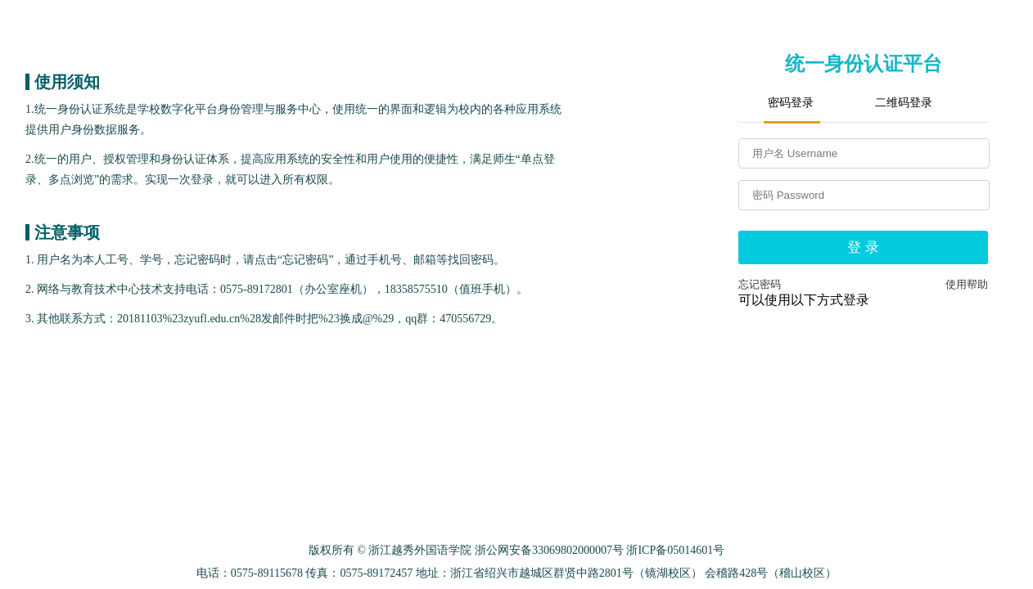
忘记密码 (759, 284)
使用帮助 (966, 284)
